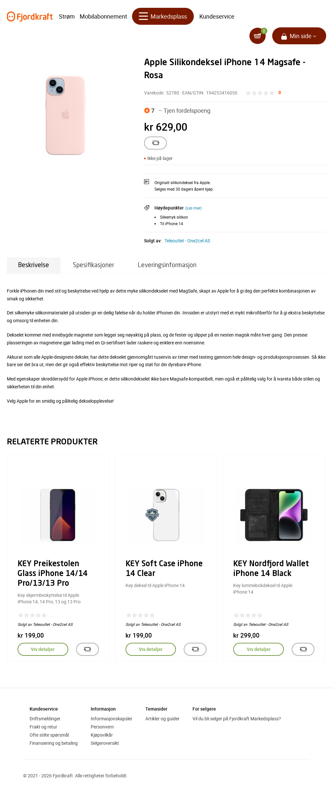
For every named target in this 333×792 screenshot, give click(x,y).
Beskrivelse (33, 265)
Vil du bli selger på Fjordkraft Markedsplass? (237, 718)
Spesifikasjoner (93, 265)
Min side (301, 36)
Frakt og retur (43, 727)
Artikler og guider (162, 718)
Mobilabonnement (103, 16)
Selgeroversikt (105, 743)
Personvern (102, 727)
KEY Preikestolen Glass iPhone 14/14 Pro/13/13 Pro (53, 574)
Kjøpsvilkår (102, 735)
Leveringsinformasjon (167, 265)
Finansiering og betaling (54, 743)
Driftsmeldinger (45, 718)
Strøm (67, 16)
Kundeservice (216, 16)
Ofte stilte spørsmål (49, 735)
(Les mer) (193, 207)
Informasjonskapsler (111, 718)
